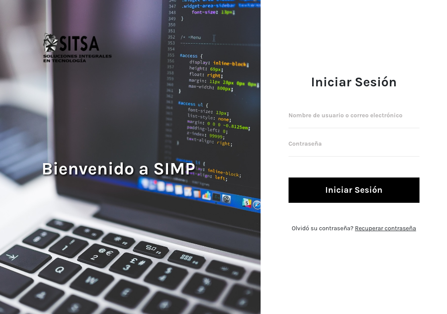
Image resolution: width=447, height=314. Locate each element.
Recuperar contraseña (385, 228)
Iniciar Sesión (353, 190)
